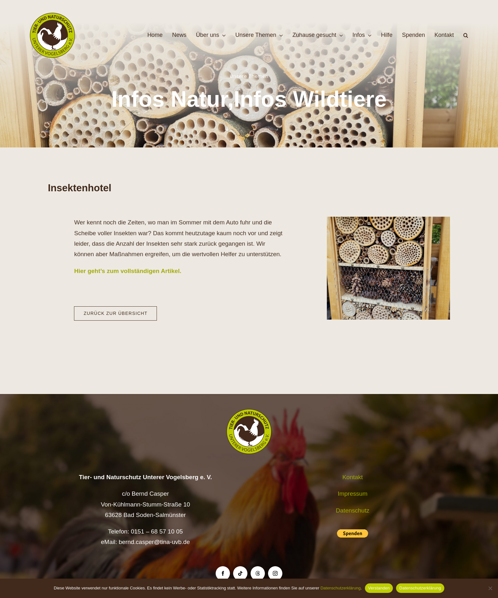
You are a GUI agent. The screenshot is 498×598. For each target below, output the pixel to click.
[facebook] (223, 573)
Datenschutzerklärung (340, 588)
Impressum (352, 493)
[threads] (258, 573)
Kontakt (352, 477)
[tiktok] (240, 573)
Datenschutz (352, 510)
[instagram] (275, 573)
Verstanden (379, 588)
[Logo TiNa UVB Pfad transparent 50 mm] (52, 15)
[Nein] (490, 588)
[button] (465, 35)
